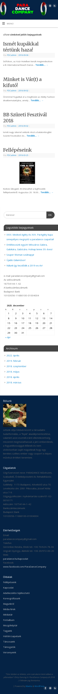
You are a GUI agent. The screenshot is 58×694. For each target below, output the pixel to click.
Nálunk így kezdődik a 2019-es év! (24, 265)
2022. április (12, 355)
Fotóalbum (8, 619)
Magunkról (8, 603)
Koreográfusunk (11, 598)
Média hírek (9, 609)
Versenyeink (9, 652)
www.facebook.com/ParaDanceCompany (24, 566)
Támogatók (9, 646)
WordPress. (39, 686)
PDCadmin (11, 55)
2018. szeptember (16, 366)
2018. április (12, 377)
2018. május (12, 371)
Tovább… (41, 65)
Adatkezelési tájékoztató (16, 593)
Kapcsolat (8, 587)
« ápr (8, 337)
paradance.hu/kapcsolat (15, 558)
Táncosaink (9, 641)
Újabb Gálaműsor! (16, 260)
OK (49, 214)
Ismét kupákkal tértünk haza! (21, 47)
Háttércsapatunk (12, 636)
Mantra (29, 686)
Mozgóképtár (10, 625)
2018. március (13, 382)
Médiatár (8, 614)
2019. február (13, 360)
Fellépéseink (17, 150)
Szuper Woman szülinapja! (20, 254)
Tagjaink (7, 630)
